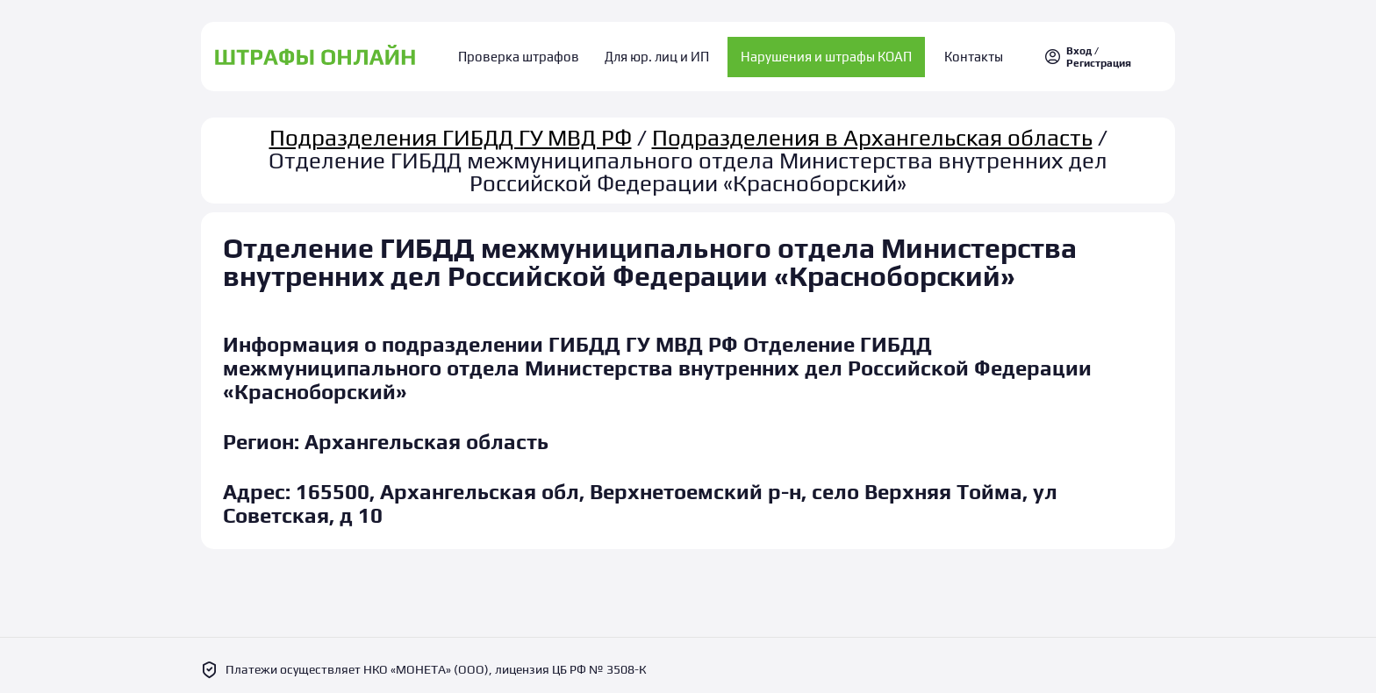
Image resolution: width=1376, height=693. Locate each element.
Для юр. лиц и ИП (657, 53)
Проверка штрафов (530, 53)
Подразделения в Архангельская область (872, 130)
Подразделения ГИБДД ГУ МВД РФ (450, 130)
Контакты (962, 53)
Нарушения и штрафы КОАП (821, 53)
